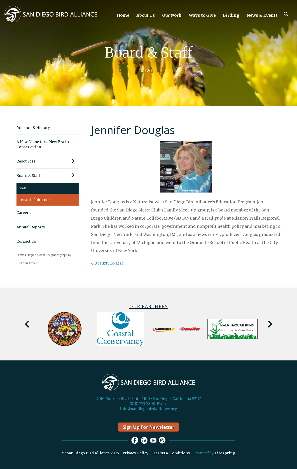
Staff (22, 188)
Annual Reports (30, 227)
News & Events (262, 15)
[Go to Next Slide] (270, 324)
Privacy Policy (135, 453)
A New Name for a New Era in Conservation (42, 144)
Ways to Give (202, 15)
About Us (145, 15)
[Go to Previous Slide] (27, 324)
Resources (47, 161)
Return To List (108, 263)
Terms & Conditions (171, 453)
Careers (23, 212)
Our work (172, 15)
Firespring (225, 453)
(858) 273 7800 (142, 403)
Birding (231, 15)
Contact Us (26, 241)
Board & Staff (47, 176)
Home (123, 15)
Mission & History (33, 127)
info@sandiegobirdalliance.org (148, 408)
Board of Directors (35, 200)
